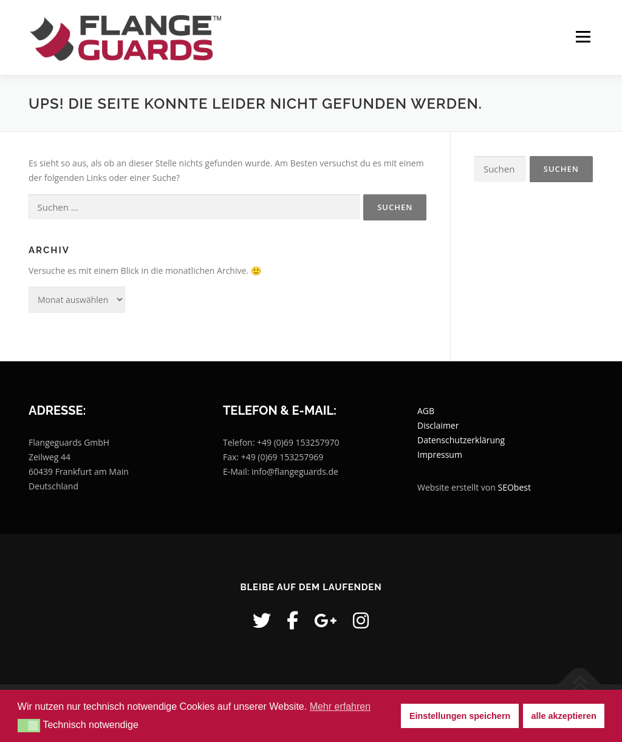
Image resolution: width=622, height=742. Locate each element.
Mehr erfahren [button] (340, 706)
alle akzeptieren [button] (563, 716)
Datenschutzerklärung (461, 440)
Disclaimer (438, 426)
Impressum (439, 455)
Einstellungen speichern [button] (459, 716)
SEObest (513, 488)
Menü (582, 37)
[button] (29, 725)
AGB (425, 411)
